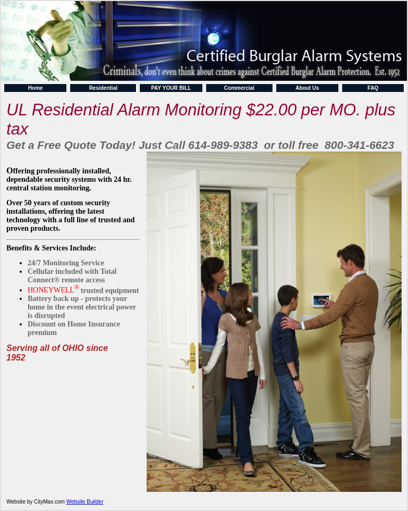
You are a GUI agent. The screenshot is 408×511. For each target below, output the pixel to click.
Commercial (239, 88)
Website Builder (85, 502)
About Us (307, 88)
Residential (103, 88)
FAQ (373, 88)
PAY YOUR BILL (171, 88)
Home (35, 88)
